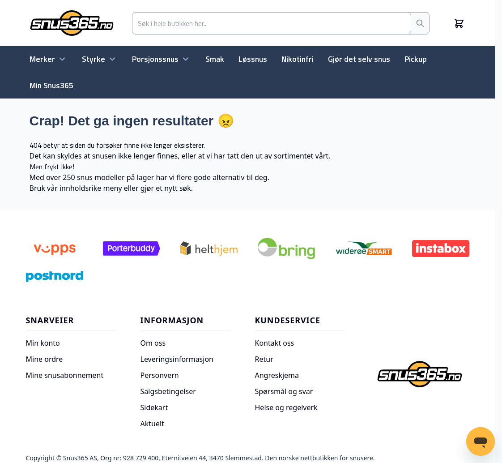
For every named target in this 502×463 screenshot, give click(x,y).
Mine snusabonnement (65, 375)
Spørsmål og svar (284, 391)
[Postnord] (54, 276)
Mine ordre (44, 359)
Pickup (415, 59)
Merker (49, 59)
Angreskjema (277, 375)
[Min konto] (449, 23)
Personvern (159, 375)
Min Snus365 (51, 85)
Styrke (100, 59)
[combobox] (271, 23)
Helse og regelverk (286, 407)
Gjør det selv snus (359, 59)
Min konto (43, 343)
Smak (214, 59)
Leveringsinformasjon (176, 359)
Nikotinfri (297, 59)
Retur (264, 359)
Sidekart (154, 407)
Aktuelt (152, 424)
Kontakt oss (274, 343)
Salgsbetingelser (168, 391)
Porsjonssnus (161, 59)
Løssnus (252, 59)
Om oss (153, 343)
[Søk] (420, 23)
